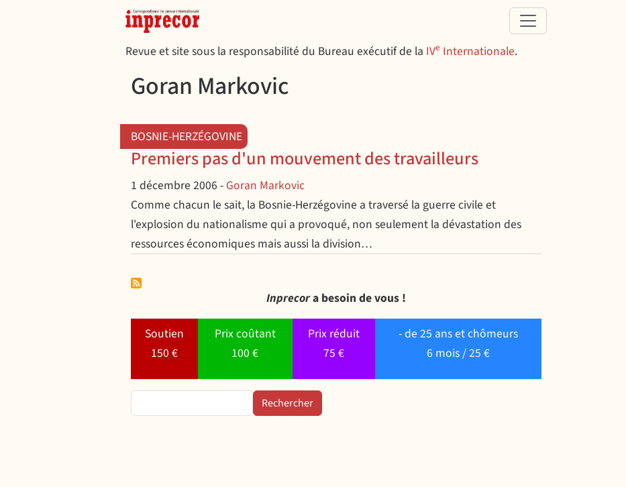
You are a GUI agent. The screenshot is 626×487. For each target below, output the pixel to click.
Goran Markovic (265, 185)
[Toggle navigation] (528, 20)
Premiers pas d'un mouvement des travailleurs (304, 159)
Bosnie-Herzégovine (186, 136)
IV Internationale (470, 51)
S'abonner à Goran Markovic (136, 283)
